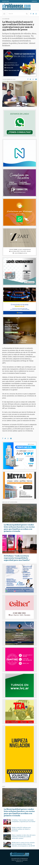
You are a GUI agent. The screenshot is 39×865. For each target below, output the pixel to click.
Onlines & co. (19, 861)
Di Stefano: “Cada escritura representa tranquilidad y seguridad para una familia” (24, 820)
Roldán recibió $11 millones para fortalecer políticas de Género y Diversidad (21, 829)
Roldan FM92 (5, 1)
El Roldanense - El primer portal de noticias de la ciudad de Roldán (16, 7)
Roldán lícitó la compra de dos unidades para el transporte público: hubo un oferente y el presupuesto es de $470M (23, 844)
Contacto (34, 1)
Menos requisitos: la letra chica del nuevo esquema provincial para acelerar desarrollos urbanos (23, 836)
